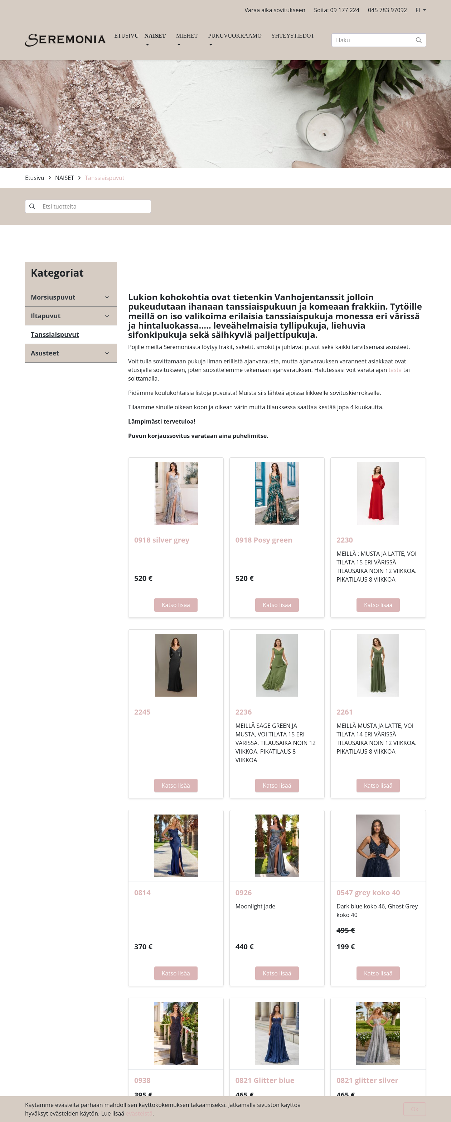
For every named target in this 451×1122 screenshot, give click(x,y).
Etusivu (34, 178)
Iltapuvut (45, 315)
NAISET (155, 36)
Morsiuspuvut (53, 297)
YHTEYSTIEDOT (292, 36)
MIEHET (187, 36)
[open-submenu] (107, 297)
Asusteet (45, 353)
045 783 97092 (387, 10)
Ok (414, 1109)
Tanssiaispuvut (104, 178)
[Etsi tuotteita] (88, 206)
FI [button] (419, 10)
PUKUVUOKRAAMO (234, 36)
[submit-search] (419, 40)
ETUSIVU (126, 36)
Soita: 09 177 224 (336, 10)
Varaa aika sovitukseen (274, 10)
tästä (395, 370)
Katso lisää (176, 605)
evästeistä (139, 1113)
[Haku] (378, 40)
